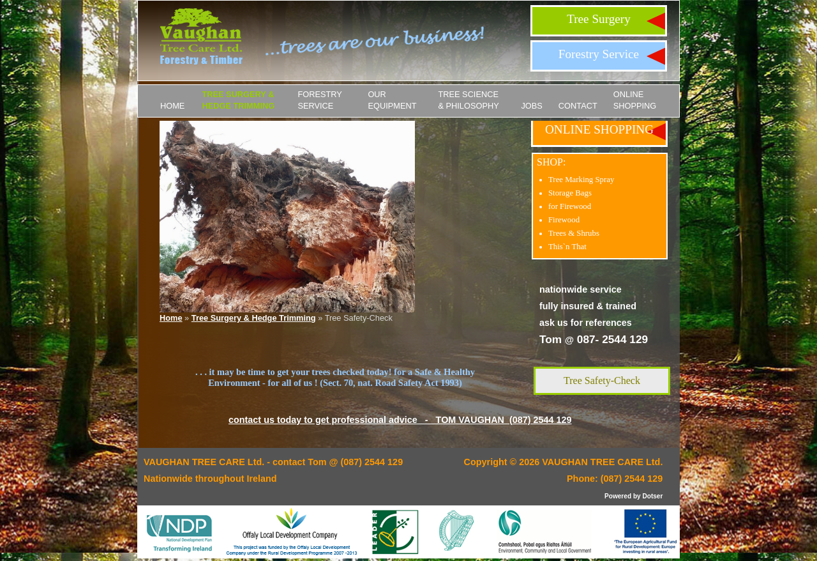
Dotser (652, 496)
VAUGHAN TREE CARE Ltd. (602, 462)
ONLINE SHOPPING (635, 100)
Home (172, 106)
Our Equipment (392, 100)
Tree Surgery (599, 19)
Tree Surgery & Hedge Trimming (238, 100)
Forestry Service (598, 54)
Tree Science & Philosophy (468, 100)
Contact (577, 106)
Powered (617, 496)
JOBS (531, 106)
